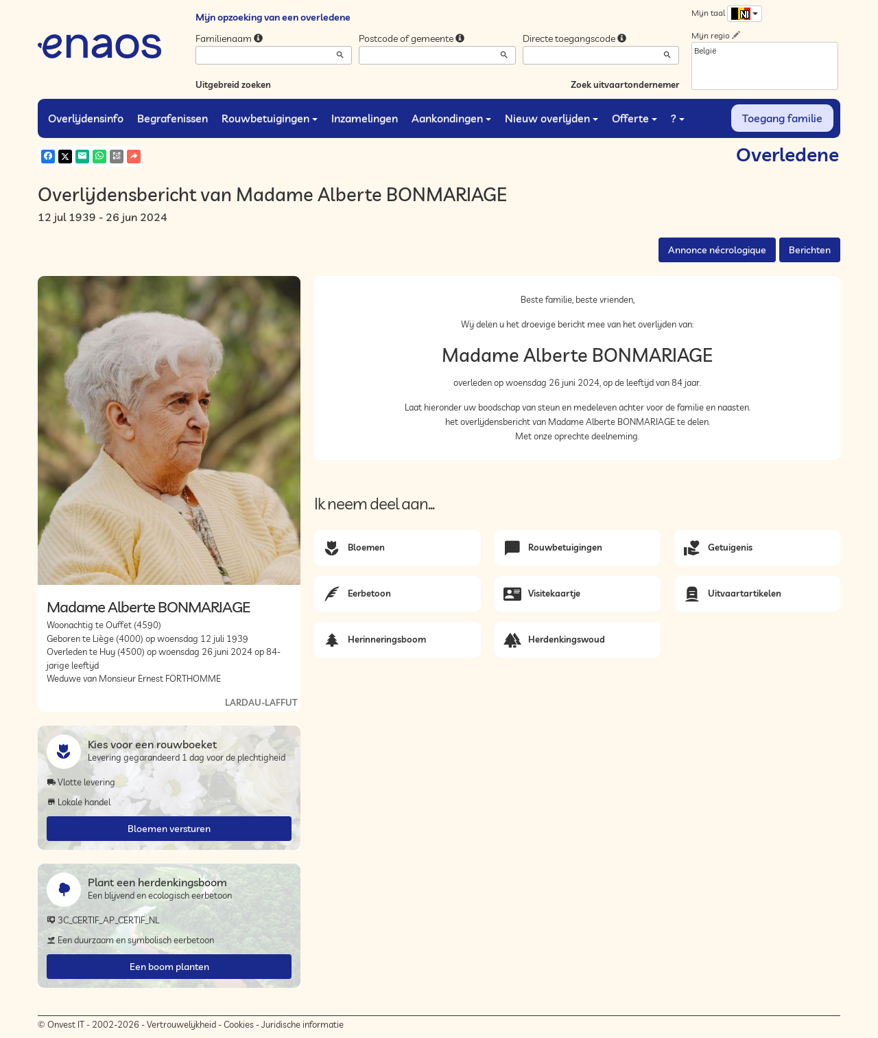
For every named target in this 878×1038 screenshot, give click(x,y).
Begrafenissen (172, 118)
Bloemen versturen (169, 828)
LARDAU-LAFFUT (261, 702)
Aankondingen (451, 118)
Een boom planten (169, 966)
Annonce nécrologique (717, 250)
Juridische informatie (302, 1024)
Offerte (634, 118)
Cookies (239, 1024)
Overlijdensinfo (85, 118)
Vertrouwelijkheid (181, 1024)
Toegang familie (782, 118)
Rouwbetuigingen (270, 118)
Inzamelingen (364, 118)
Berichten (810, 250)
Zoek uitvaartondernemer (625, 84)
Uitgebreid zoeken (233, 84)
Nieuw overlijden (551, 118)
